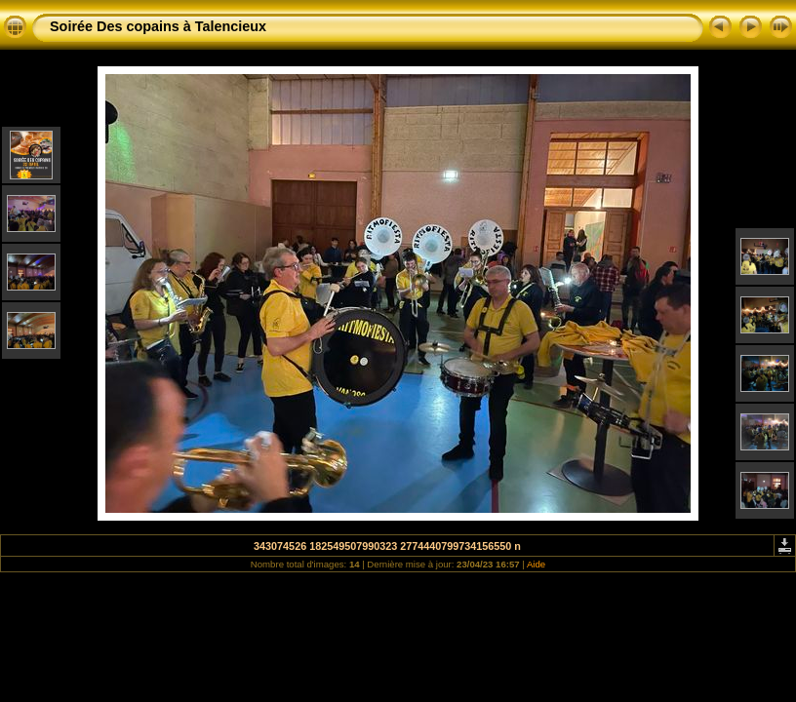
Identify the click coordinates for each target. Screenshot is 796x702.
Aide (536, 564)
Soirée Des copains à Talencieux (158, 26)
